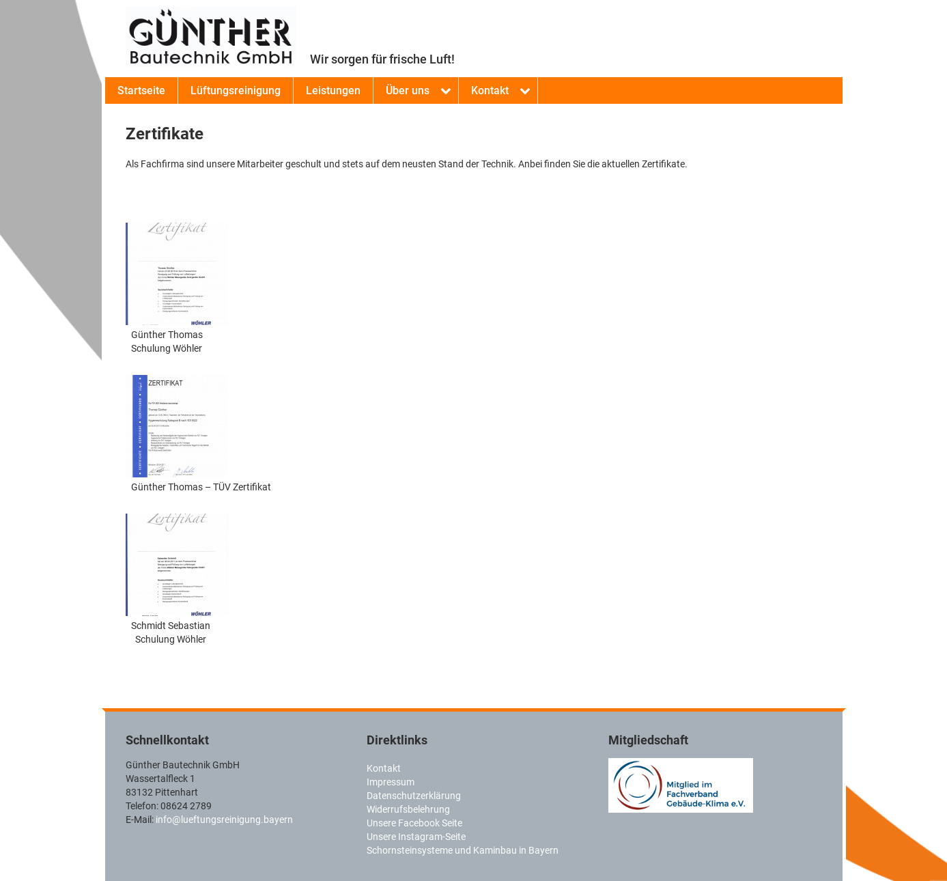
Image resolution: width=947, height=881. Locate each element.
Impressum (390, 782)
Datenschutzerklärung (414, 795)
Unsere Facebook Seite (414, 822)
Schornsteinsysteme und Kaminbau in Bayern (463, 850)
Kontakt (490, 90)
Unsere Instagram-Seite (416, 836)
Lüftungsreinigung (235, 90)
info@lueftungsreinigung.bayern (224, 819)
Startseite (141, 90)
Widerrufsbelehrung (408, 809)
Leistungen (333, 90)
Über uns (407, 90)
